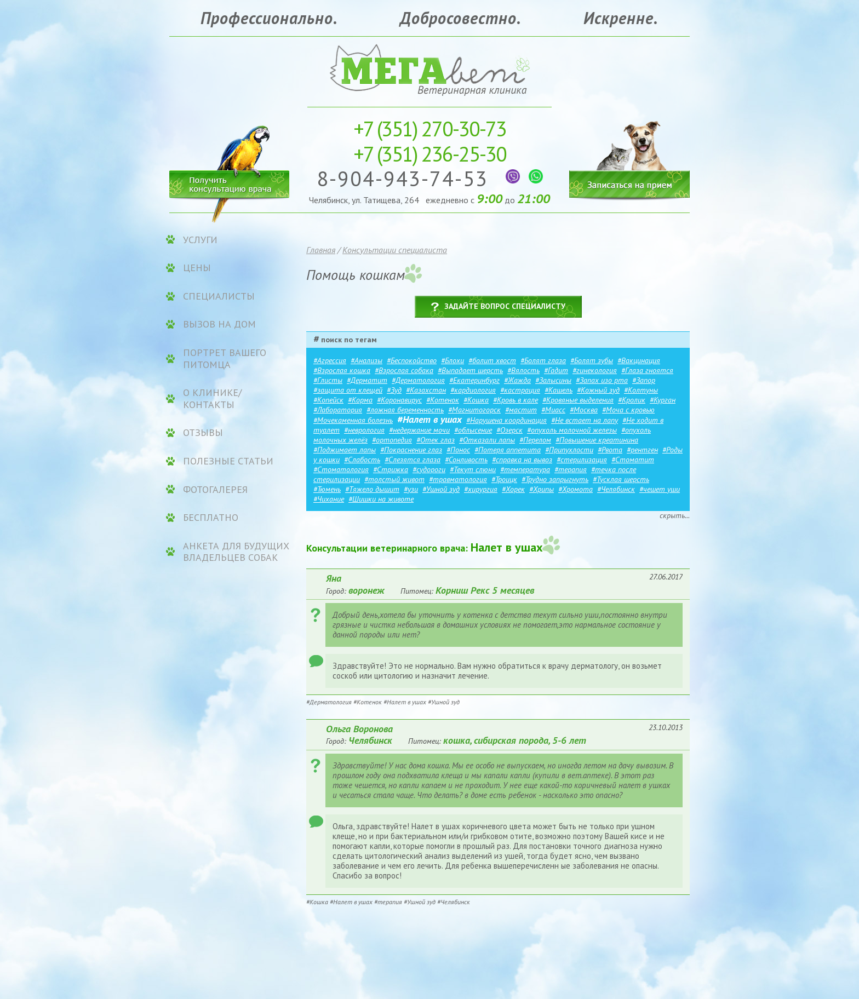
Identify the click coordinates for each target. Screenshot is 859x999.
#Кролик (631, 400)
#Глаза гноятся (647, 370)
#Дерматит (367, 380)
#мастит (521, 410)
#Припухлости (569, 450)
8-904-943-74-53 (406, 178)
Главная (320, 249)
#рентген (642, 450)
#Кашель (558, 390)
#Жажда (517, 380)
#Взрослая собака (404, 370)
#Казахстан (426, 390)
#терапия (570, 469)
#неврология (364, 430)
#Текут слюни (473, 469)
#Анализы (366, 360)
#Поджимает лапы (344, 450)
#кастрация (520, 390)
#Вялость (523, 370)
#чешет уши (659, 489)
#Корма (360, 400)
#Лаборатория (337, 410)
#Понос (458, 450)
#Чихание (328, 499)
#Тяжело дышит (372, 489)
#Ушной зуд (441, 489)
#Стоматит (632, 459)
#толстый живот (394, 479)
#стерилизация (582, 459)
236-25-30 (429, 153)
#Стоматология (341, 469)
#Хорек (513, 489)
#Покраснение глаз (411, 450)
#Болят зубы (591, 360)
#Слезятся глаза (412, 459)
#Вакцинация (638, 360)
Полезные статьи (228, 461)
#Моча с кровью (628, 410)
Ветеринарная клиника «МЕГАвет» (429, 69)
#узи (411, 489)
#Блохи (452, 360)
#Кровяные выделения (578, 400)
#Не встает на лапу (584, 420)
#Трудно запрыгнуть (555, 479)
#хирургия (480, 489)
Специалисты (219, 296)
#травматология (458, 479)
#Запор (643, 380)
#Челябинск (616, 489)
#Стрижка (390, 469)
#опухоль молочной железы (572, 430)
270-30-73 (429, 128)
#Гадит (556, 370)
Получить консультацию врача (229, 182)
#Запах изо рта (602, 380)
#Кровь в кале (515, 400)
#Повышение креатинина (597, 440)
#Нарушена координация (506, 420)
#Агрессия (329, 360)
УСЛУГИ (200, 240)
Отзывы (203, 433)
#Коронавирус (399, 400)
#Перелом (535, 440)
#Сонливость (466, 459)
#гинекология (594, 370)
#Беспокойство (412, 360)
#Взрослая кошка (341, 370)
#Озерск (509, 430)
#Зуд (394, 390)
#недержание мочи (419, 430)
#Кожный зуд (598, 390)
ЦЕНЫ (197, 268)
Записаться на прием (629, 152)
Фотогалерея (215, 490)
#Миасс (553, 410)
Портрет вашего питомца (224, 358)
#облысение (473, 430)
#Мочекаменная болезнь (353, 420)
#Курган (662, 400)
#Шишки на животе (381, 499)
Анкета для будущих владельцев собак (236, 552)
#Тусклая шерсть (621, 479)
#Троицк (504, 479)
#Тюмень (327, 489)
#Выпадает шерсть (470, 370)
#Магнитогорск (474, 410)
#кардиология (473, 390)
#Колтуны (641, 390)
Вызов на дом (219, 324)
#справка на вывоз (522, 459)
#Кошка (476, 400)
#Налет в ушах (429, 419)
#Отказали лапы (487, 440)
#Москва (584, 410)
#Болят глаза (543, 360)
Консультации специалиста (394, 249)
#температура (525, 469)
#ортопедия (392, 440)
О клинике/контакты (212, 398)
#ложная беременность (405, 410)
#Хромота (575, 489)
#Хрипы (541, 489)
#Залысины (553, 380)
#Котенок (442, 400)
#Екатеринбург (474, 380)
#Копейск (328, 400)
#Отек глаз (435, 440)
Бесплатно (210, 518)
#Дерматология (418, 380)
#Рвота (610, 450)
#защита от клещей (347, 390)
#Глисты (327, 380)
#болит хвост (492, 360)
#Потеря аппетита (507, 450)
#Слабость (362, 459)
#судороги (429, 469)
